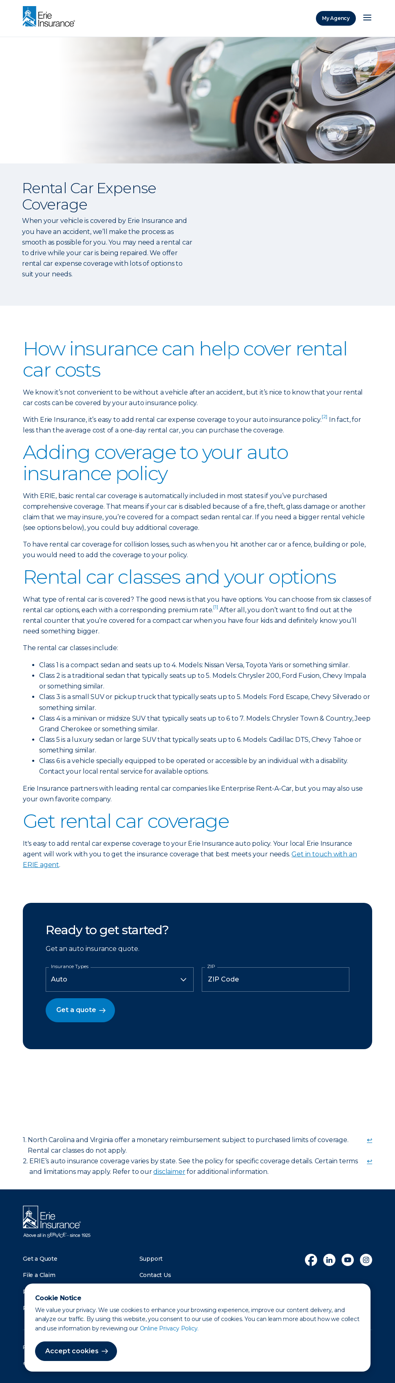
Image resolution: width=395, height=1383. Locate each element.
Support (151, 1258)
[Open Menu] (367, 18)
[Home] (51, 17)
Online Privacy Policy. (169, 1328)
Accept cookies (72, 1351)
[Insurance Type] (119, 979)
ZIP (211, 966)
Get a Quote (40, 1258)
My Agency (336, 18)
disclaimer (169, 1172)
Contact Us (155, 1275)
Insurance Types (69, 966)
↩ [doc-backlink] (369, 1140)
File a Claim (39, 1275)
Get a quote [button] (76, 1010)
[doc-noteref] (324, 420)
